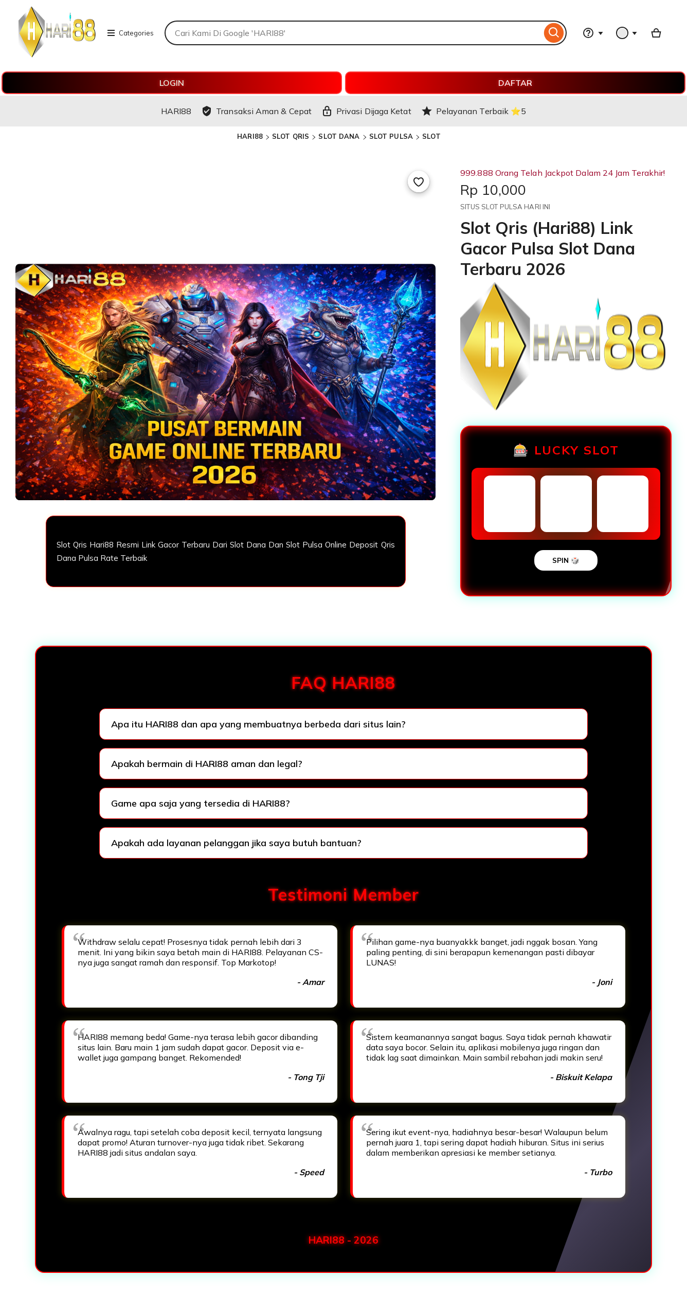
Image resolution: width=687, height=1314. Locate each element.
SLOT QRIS (290, 136)
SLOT (431, 136)
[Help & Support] (593, 33)
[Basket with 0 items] (656, 33)
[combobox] (353, 33)
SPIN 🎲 (566, 560)
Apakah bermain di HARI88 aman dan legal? (206, 764)
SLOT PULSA (391, 136)
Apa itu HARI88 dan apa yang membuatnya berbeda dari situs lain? (258, 724)
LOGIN (171, 83)
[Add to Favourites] (418, 181)
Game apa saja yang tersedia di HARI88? (200, 803)
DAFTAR (515, 83)
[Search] (554, 33)
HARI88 (250, 136)
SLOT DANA (338, 136)
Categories (130, 33)
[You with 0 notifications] (627, 33)
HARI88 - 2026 (343, 1240)
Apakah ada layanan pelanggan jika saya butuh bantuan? (236, 843)
